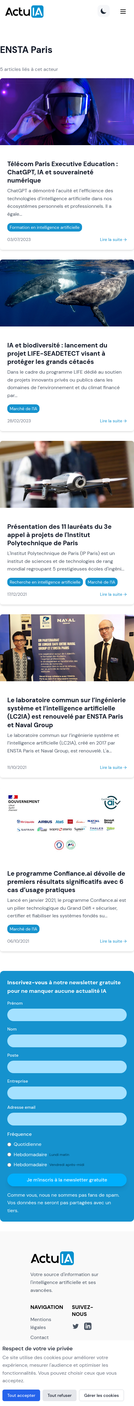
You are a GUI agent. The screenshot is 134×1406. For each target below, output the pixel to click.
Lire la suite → (113, 239)
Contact (39, 1337)
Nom (12, 1029)
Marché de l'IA (23, 408)
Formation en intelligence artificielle (45, 227)
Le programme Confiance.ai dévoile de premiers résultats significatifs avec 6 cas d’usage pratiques (66, 881)
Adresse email (21, 1107)
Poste (13, 1055)
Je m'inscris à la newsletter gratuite (67, 1180)
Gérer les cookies (101, 1395)
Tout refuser (59, 1395)
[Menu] (123, 11)
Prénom (15, 1003)
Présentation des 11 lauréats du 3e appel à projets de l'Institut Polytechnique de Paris (59, 534)
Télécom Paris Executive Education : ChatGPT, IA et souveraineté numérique (62, 172)
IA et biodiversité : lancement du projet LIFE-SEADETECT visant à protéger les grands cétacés (57, 353)
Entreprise (17, 1081)
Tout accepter (21, 1395)
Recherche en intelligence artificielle (45, 582)
